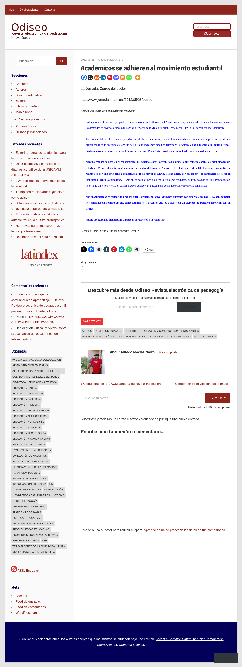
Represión (155, 336)
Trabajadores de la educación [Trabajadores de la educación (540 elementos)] (33, 546)
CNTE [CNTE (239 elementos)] (60, 371)
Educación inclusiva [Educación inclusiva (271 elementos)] (26, 399)
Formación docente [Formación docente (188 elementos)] (26, 472)
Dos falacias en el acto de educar (39, 237)
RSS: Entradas (25, 570)
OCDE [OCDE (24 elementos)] (16, 500)
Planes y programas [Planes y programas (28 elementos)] (26, 512)
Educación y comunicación (160, 331)
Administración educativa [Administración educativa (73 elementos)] (30, 365)
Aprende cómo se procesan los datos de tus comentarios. (185, 530)
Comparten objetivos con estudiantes (201, 384)
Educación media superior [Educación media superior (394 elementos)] (30, 410)
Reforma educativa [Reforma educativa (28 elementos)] (25, 540)
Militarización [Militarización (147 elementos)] (53, 489)
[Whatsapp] (129, 77)
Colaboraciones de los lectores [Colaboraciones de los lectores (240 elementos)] (35, 376)
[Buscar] (61, 61)
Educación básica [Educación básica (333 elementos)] (24, 388)
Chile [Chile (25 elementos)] (50, 371)
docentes (132, 331)
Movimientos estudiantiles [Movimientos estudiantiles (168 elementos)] (31, 495)
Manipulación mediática (98, 336)
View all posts (168, 352)
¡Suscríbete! (212, 33)
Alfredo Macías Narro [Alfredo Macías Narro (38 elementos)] (28, 371)
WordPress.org (26, 613)
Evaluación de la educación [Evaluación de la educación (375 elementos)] (31, 450)
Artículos (22, 84)
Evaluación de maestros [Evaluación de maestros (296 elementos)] (29, 455)
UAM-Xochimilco (205, 336)
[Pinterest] (109, 77)
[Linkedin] (103, 77)
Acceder (21, 596)
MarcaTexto (92, 321)
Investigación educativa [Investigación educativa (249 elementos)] (29, 483)
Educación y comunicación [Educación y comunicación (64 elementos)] (31, 438)
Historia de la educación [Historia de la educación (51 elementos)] (29, 478)
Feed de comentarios (31, 607)
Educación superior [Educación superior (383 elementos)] (26, 427)
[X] (90, 77)
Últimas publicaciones (31, 132)
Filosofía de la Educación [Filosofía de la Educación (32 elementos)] (30, 461)
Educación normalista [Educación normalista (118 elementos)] (28, 421)
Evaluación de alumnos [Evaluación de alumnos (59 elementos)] (28, 444)
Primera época (26, 126)
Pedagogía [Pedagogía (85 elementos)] (29, 500)
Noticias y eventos (32, 119)
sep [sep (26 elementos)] (44, 540)
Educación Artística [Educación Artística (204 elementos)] (43, 382)
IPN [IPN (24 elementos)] (51, 483)
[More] (137, 77)
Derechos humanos (108, 331)
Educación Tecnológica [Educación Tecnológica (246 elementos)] (29, 433)
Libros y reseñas (27, 106)
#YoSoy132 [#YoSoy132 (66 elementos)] (19, 359)
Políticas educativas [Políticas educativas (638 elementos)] (26, 517)
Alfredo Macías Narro (110, 59)
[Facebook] (84, 77)
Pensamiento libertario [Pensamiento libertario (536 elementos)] (28, 506)
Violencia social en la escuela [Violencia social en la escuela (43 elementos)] (33, 551)
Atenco (87, 331)
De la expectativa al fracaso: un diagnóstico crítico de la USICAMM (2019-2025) (36, 169)
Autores (21, 89)
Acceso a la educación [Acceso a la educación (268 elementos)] (45, 359)
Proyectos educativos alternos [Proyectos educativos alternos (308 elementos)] (35, 534)
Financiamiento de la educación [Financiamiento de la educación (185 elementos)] (34, 467)
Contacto (49, 9)
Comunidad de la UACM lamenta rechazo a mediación (122, 384)
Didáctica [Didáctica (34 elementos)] (19, 382)
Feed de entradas (28, 601)
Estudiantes (190, 331)
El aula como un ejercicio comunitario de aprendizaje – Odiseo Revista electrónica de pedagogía (37, 300)
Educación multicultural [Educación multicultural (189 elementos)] (30, 416)
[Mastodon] (116, 77)
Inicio (11, 9)
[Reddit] (97, 77)
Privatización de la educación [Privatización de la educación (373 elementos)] (33, 523)
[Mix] (122, 77)
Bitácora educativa (29, 95)
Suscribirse (189, 307)
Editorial (21, 101)
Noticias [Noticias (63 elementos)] (58, 495)
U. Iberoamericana (178, 336)
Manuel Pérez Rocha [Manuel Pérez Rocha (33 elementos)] (26, 489)
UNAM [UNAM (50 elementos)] (61, 546)
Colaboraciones (29, 9)
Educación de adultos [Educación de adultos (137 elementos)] (27, 393)
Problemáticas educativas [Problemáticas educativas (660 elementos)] (30, 529)
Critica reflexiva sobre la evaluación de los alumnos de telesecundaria (39, 333)
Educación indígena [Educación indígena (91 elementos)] (26, 404)
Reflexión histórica (132, 336)
